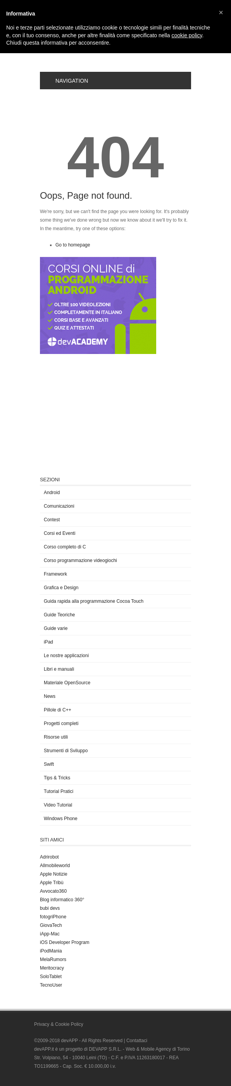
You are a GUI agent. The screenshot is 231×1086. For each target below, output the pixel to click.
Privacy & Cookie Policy (58, 1024)
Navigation (67, 81)
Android (52, 492)
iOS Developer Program (64, 942)
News (49, 696)
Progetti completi (61, 723)
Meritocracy (52, 968)
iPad (48, 642)
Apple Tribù (52, 882)
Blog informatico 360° (62, 899)
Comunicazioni (59, 506)
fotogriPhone (53, 916)
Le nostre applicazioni (66, 655)
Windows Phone (61, 818)
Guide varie (55, 628)
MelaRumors (53, 959)
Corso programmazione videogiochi (80, 560)
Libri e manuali (59, 669)
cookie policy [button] (186, 35)
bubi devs (50, 908)
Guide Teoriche (59, 615)
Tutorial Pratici (58, 791)
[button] (221, 12)
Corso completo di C (65, 547)
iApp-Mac (50, 934)
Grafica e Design (61, 587)
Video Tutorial (58, 805)
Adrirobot (49, 857)
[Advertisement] (98, 414)
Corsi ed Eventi (59, 533)
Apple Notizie (53, 874)
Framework (55, 574)
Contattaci (136, 1040)
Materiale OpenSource (67, 682)
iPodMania (51, 951)
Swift (49, 764)
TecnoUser (51, 985)
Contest (52, 519)
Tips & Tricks (57, 778)
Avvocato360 (53, 891)
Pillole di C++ (57, 710)
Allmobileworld (55, 865)
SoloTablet (51, 976)
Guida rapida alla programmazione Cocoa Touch (93, 601)
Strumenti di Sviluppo (66, 750)
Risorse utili (56, 737)
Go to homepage (72, 245)
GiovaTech (51, 925)
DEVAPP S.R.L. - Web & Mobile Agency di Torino (139, 1049)
